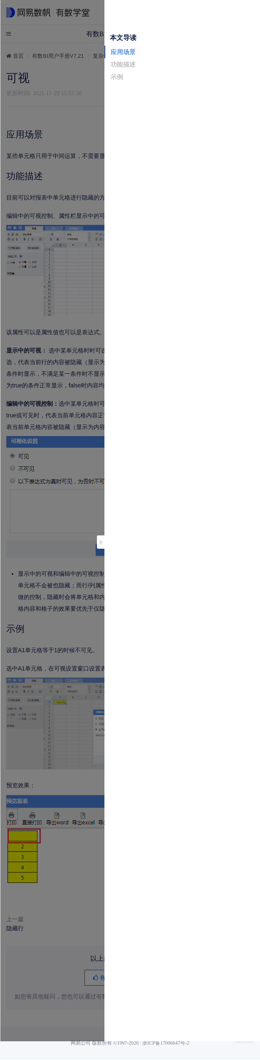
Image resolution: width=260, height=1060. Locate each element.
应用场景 (123, 51)
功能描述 (123, 64)
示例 (117, 76)
